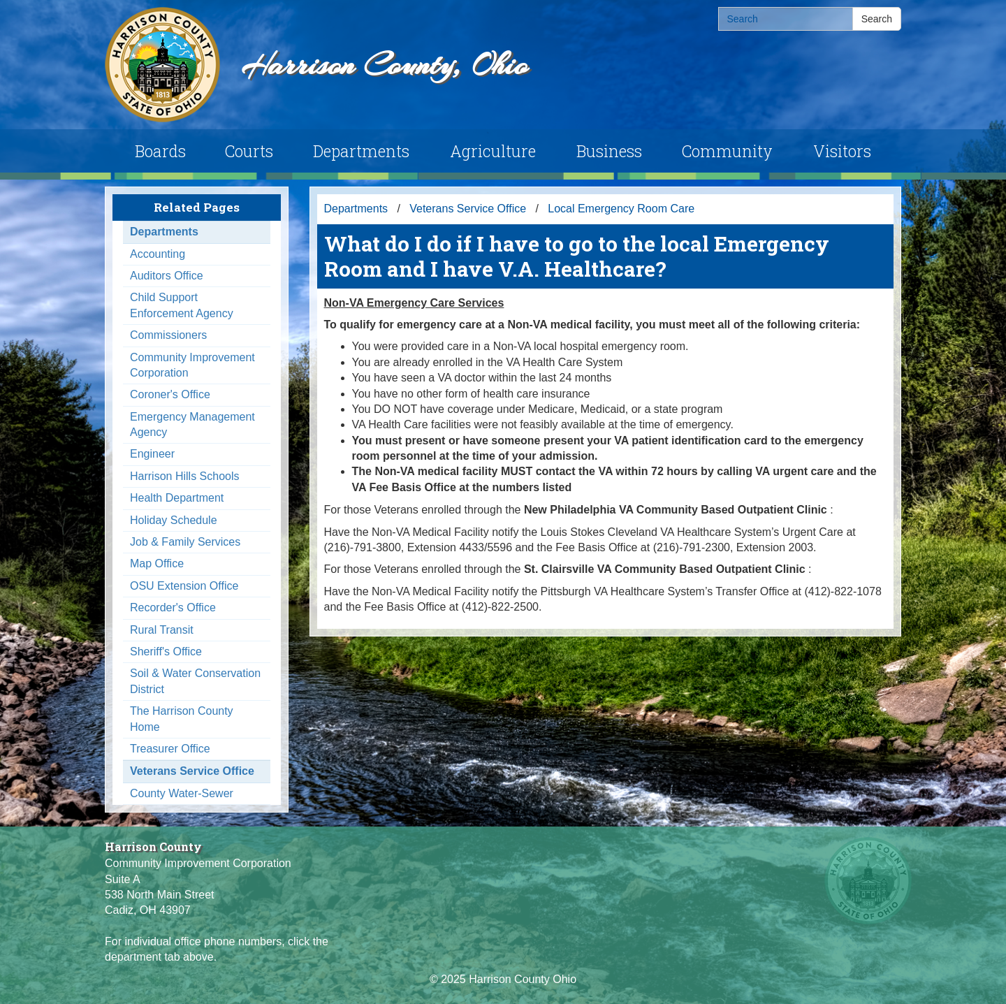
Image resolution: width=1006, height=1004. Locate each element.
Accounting (157, 254)
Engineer (152, 454)
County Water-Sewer (181, 793)
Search (876, 18)
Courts (249, 150)
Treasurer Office (170, 749)
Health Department (177, 498)
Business (609, 150)
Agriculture (493, 150)
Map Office (157, 563)
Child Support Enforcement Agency (181, 305)
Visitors (842, 150)
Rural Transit (162, 630)
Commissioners (168, 335)
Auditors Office (166, 276)
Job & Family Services (185, 542)
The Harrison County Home (181, 718)
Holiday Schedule (173, 520)
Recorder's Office (173, 607)
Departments (361, 150)
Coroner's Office (170, 394)
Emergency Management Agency (192, 424)
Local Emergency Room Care (621, 208)
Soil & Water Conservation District (195, 680)
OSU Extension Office (184, 586)
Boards (160, 150)
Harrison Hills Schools (185, 476)
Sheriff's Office (166, 651)
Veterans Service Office (192, 771)
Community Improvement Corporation (192, 365)
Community (727, 150)
